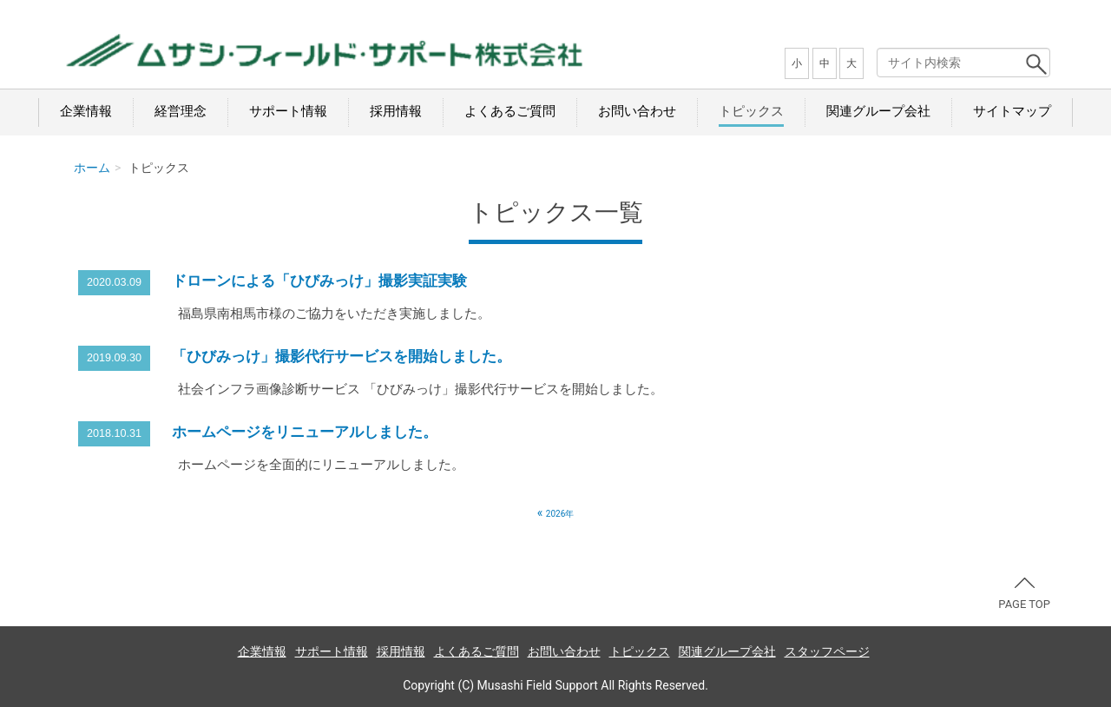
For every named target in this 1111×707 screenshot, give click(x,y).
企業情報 (86, 111)
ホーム (92, 168)
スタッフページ (827, 651)
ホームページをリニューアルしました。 (304, 431)
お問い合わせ (637, 111)
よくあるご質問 (510, 111)
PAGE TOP (1024, 594)
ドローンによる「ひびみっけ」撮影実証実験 (319, 280)
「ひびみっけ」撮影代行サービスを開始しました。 (341, 356)
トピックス (751, 111)
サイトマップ (1012, 111)
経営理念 (180, 111)
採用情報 (396, 111)
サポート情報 (288, 111)
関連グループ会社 (878, 111)
